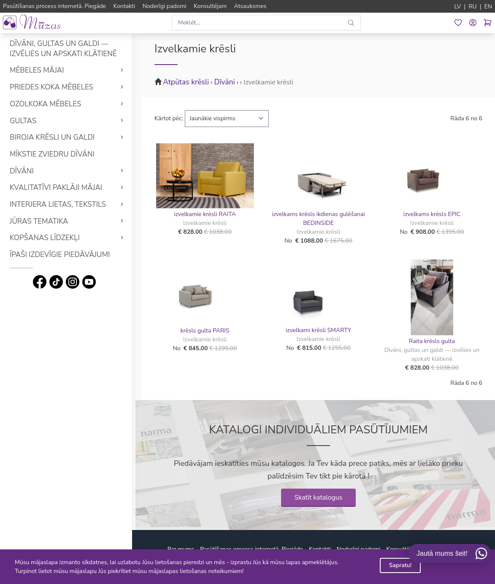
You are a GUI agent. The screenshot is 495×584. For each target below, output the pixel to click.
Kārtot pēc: (168, 118)
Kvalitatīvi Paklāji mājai (59, 187)
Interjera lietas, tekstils (61, 204)
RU (472, 7)
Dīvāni (25, 171)
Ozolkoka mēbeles (48, 104)
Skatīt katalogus (319, 497)
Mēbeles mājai (40, 70)
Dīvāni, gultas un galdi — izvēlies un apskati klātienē (66, 49)
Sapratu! (400, 565)
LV (457, 7)
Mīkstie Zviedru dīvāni (55, 154)
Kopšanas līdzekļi (48, 238)
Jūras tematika (42, 221)
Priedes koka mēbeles (54, 87)
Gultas (26, 121)
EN (488, 7)
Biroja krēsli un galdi (55, 137)
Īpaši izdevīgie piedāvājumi (63, 255)
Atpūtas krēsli (186, 82)
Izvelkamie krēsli (268, 82)
